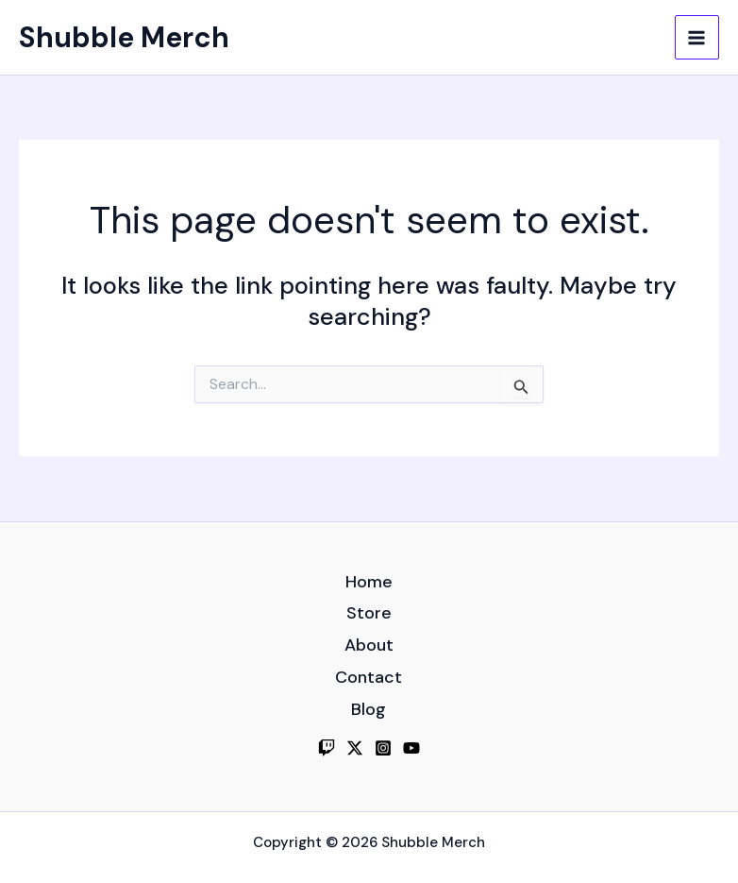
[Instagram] (383, 747)
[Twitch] (326, 747)
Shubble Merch (124, 37)
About (369, 645)
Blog (368, 709)
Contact (368, 677)
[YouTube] (411, 747)
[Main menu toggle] (697, 37)
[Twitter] (354, 747)
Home (369, 581)
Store (369, 613)
